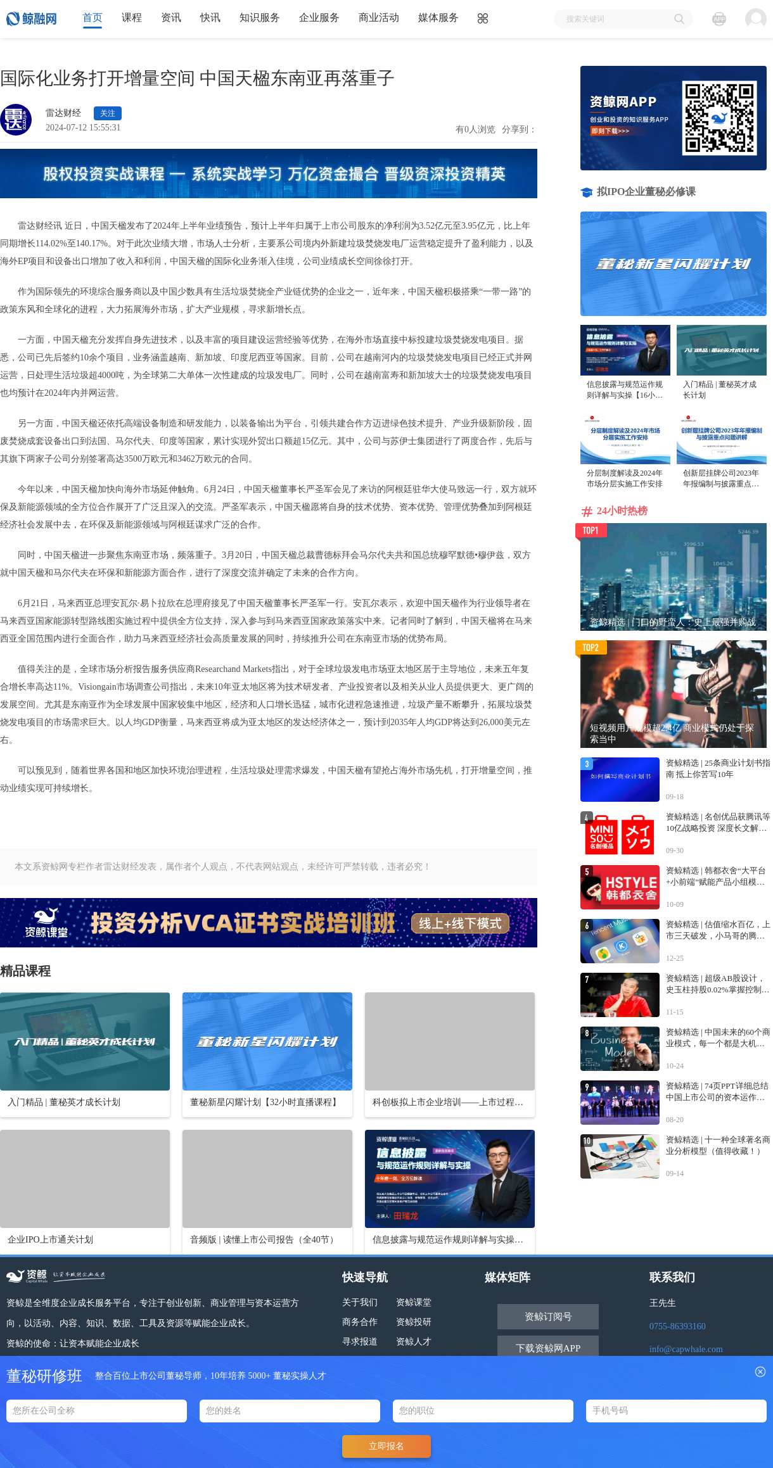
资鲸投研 (413, 1322)
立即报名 (386, 1446)
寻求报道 (360, 1341)
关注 (107, 113)
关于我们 (360, 1302)
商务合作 (360, 1322)
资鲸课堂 (413, 1302)
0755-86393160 (677, 1326)
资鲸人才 (413, 1341)
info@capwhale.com (686, 1349)
